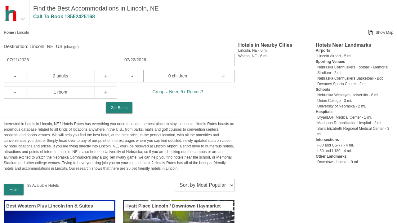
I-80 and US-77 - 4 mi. (335, 145)
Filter (14, 189)
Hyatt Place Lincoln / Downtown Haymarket (173, 205)
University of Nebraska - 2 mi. (341, 106)
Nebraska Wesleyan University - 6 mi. (348, 95)
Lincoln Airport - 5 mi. (334, 56)
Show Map (384, 32)
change (71, 47)
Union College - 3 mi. (334, 100)
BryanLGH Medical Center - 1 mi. (344, 117)
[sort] (204, 185)
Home (9, 32)
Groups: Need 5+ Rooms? (177, 91)
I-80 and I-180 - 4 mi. (334, 151)
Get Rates (119, 108)
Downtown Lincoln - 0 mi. (338, 162)
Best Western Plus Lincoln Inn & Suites (49, 205)
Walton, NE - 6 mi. (253, 56)
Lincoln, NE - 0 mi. (253, 50)
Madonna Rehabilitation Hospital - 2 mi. (349, 123)
